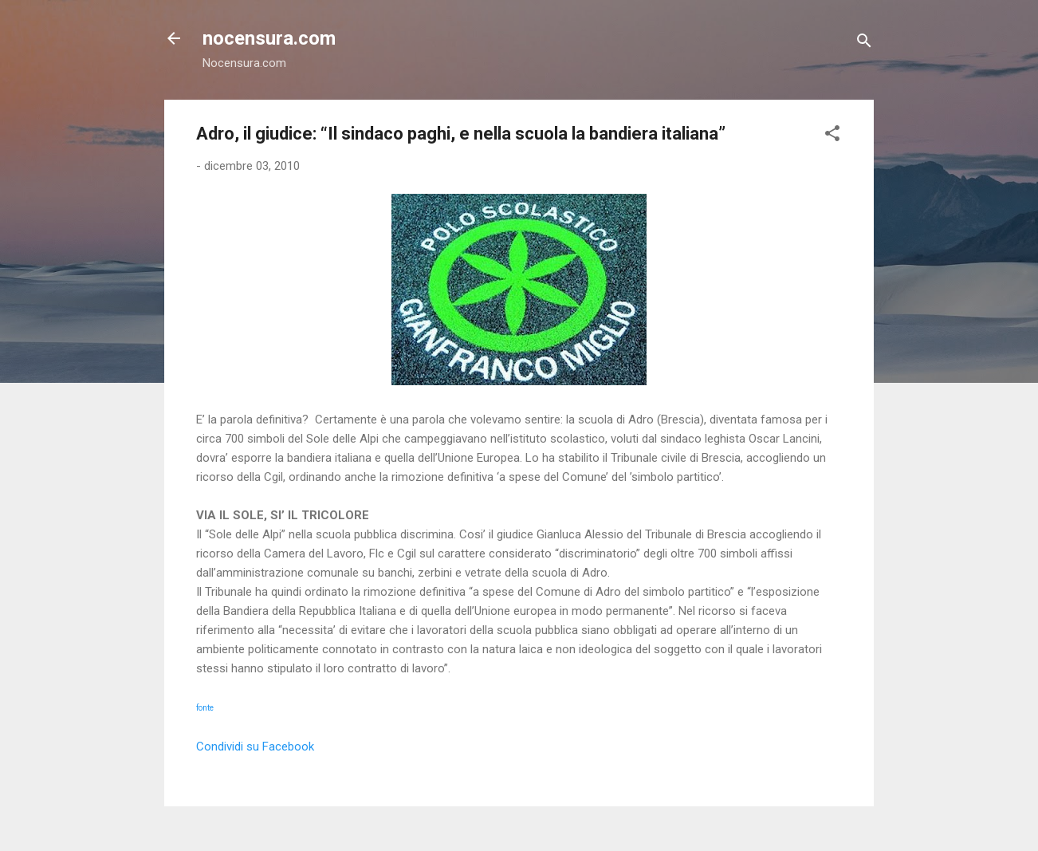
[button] (832, 136)
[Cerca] (864, 43)
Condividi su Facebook (255, 746)
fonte (205, 707)
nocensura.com (269, 38)
